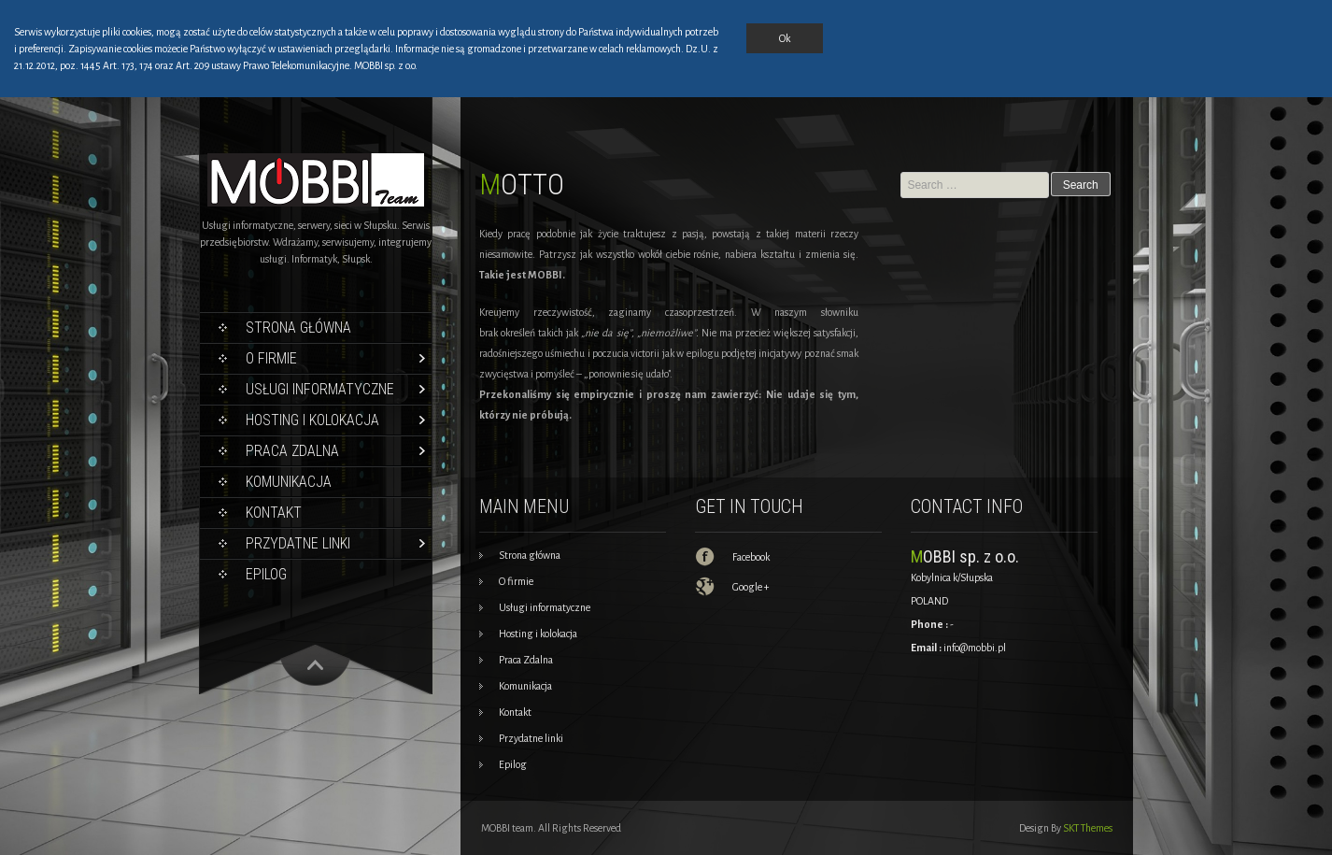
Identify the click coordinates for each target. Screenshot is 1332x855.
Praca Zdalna (292, 451)
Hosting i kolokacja (312, 420)
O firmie (271, 358)
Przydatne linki (298, 543)
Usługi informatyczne (320, 389)
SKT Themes (1087, 828)
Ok (784, 38)
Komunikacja (289, 482)
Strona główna (298, 327)
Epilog (266, 574)
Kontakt (274, 512)
